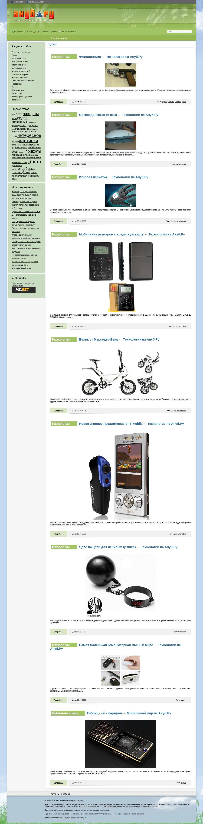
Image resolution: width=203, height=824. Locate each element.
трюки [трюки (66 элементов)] (23, 158)
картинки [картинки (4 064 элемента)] (28, 140)
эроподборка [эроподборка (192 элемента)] (19, 175)
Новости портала (19, 77)
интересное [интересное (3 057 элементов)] (29, 135)
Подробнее (58, 102)
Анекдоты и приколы (21, 52)
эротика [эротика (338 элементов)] (33, 175)
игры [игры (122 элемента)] (14, 136)
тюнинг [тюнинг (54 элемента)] (30, 158)
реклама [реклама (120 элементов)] (25, 155)
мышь (183, 164)
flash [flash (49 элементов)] (13, 114)
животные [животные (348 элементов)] (22, 128)
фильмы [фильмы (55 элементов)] (15, 163)
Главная (18, 2)
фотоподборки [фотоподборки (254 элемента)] (21, 172)
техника (178, 102)
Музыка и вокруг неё (21, 71)
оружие (171, 102)
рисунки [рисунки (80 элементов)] (34, 155)
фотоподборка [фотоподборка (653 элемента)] (23, 169)
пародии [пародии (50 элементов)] (21, 152)
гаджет (164, 102)
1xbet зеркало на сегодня (23, 283)
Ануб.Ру (55, 794)
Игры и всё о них (19, 58)
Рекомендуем (18, 90)
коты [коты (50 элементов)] (20, 145)
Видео (14, 55)
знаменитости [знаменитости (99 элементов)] (29, 132)
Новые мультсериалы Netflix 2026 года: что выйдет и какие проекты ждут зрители (25, 194)
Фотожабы (16, 100)
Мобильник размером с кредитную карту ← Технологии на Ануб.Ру (132, 234)
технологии (181, 221)
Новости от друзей (20, 74)
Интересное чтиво (20, 62)
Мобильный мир (19, 68)
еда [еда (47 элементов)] (13, 129)
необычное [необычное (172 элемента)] (34, 147)
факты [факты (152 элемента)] (37, 157)
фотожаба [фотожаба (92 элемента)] (17, 165)
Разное (15, 87)
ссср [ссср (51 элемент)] (19, 158)
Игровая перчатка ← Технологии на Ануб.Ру (113, 177)
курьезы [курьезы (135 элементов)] (16, 147)
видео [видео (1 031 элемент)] (22, 118)
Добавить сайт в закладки (23, 31)
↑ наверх (65, 794)
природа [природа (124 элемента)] (16, 155)
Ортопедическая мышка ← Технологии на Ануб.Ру (118, 115)
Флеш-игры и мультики (22, 97)
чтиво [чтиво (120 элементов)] (34, 172)
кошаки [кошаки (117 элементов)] (26, 144)
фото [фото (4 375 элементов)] (35, 161)
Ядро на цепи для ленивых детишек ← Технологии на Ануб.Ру (128, 547)
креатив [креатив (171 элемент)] (34, 144)
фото (184, 102)
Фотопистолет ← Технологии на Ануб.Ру (111, 57)
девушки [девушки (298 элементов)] (32, 125)
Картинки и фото (19, 65)
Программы (17, 84)
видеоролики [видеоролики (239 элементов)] (20, 121)
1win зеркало (17, 285)
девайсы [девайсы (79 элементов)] (22, 125)
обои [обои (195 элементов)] (15, 151)
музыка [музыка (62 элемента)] (24, 148)
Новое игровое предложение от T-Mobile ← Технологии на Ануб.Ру (131, 423)
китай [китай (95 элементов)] (14, 145)
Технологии (17, 93)
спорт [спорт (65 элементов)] (14, 158)
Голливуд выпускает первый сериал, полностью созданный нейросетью (25, 204)
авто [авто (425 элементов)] (19, 114)
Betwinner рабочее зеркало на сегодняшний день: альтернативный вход (25, 265)
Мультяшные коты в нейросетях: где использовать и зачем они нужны (26, 214)
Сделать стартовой (48, 31)
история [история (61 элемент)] (15, 141)
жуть (184, 632)
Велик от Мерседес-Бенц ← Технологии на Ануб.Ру (119, 339)
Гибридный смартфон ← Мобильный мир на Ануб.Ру (129, 713)
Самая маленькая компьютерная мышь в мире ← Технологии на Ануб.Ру (115, 646)
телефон (182, 326)
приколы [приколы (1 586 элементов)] (33, 151)
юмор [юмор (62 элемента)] (14, 179)
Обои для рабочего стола (23, 81)
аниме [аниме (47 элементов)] (14, 119)
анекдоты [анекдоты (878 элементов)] (31, 114)
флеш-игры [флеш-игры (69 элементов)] (24, 163)
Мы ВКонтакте (36, 2)
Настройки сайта (67, 31)
